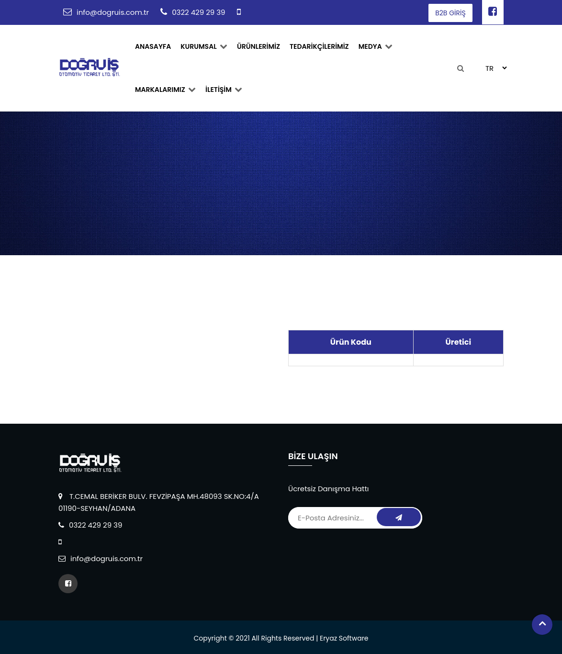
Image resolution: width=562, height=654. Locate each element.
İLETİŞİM (223, 89)
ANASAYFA (153, 46)
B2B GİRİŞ (450, 13)
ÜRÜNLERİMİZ (258, 46)
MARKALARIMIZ (165, 89)
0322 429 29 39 (198, 12)
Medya (376, 46)
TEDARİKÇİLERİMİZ (319, 46)
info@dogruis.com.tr (113, 12)
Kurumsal (203, 46)
